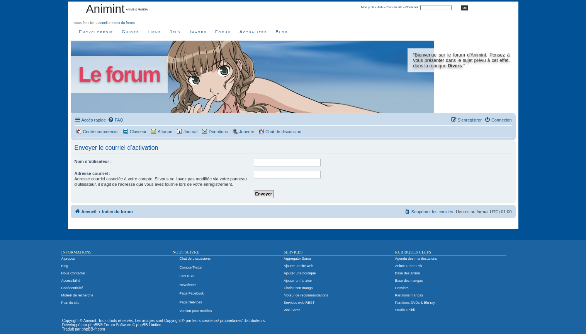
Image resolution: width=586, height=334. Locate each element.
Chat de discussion (283, 131)
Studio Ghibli (405, 310)
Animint (105, 8)
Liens (154, 31)
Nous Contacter (73, 273)
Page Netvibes (191, 302)
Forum (223, 31)
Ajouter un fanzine (298, 281)
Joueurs (246, 131)
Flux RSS (187, 276)
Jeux (175, 31)
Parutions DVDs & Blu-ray (415, 303)
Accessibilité (71, 281)
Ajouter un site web (299, 266)
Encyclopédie (96, 31)
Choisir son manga (298, 288)
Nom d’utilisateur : (93, 161)
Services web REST (299, 303)
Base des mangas (409, 281)
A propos (68, 258)
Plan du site (394, 7)
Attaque (165, 131)
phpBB (94, 325)
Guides (130, 31)
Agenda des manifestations (416, 258)
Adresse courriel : (93, 173)
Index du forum (123, 23)
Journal (190, 131)
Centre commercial (101, 131)
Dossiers (402, 288)
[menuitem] (115, 120)
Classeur (138, 131)
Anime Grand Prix (409, 266)
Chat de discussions (195, 258)
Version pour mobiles (196, 311)
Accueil (102, 23)
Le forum (119, 74)
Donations (218, 131)
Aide (380, 7)
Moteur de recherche (77, 295)
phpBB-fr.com (93, 329)
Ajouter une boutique (300, 273)
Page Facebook (192, 293)
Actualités (253, 31)
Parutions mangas (409, 295)
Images (198, 31)
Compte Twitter (191, 267)
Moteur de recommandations (306, 295)
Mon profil (368, 7)
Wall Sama (292, 310)
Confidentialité (72, 288)
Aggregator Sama (297, 258)
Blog (281, 31)
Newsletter (188, 285)
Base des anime (407, 273)
